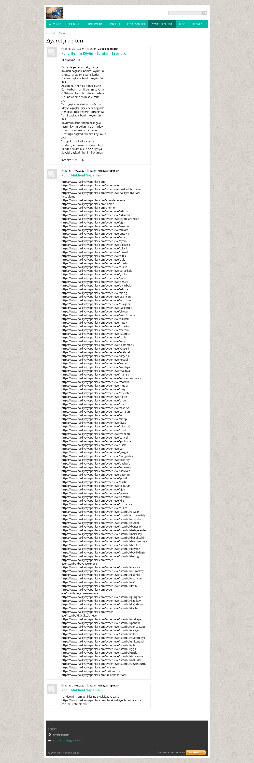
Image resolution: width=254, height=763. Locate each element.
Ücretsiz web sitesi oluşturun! (171, 752)
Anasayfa (51, 33)
